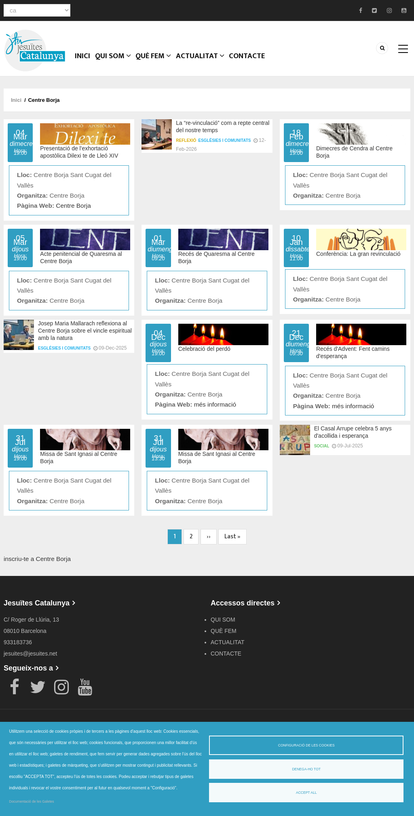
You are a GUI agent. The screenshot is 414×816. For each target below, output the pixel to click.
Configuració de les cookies (306, 745)
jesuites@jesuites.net (30, 658)
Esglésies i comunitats (224, 145)
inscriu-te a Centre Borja (37, 563)
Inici (85, 62)
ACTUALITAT (216, 62)
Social (322, 451)
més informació (215, 409)
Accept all (306, 793)
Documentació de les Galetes (31, 801)
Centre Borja (73, 210)
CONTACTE (267, 62)
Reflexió (186, 145)
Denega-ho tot (306, 769)
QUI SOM (120, 62)
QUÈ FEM (165, 62)
